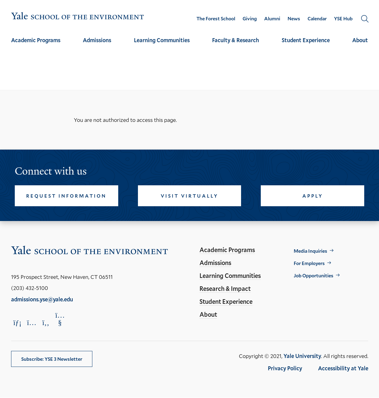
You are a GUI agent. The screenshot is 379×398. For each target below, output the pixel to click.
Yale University (302, 356)
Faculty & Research (235, 40)
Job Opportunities (313, 275)
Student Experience (306, 40)
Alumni (272, 18)
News (294, 18)
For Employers (309, 263)
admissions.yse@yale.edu (42, 299)
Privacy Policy (285, 368)
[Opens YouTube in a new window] (60, 319)
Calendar (317, 18)
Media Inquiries (310, 250)
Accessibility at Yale (343, 368)
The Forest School (215, 18)
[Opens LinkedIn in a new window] (17, 322)
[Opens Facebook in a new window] (45, 322)
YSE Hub (343, 18)
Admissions (97, 40)
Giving (250, 18)
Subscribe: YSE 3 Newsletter (51, 359)
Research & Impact (225, 288)
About (360, 40)
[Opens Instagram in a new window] (31, 322)
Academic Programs (35, 40)
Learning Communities (162, 40)
